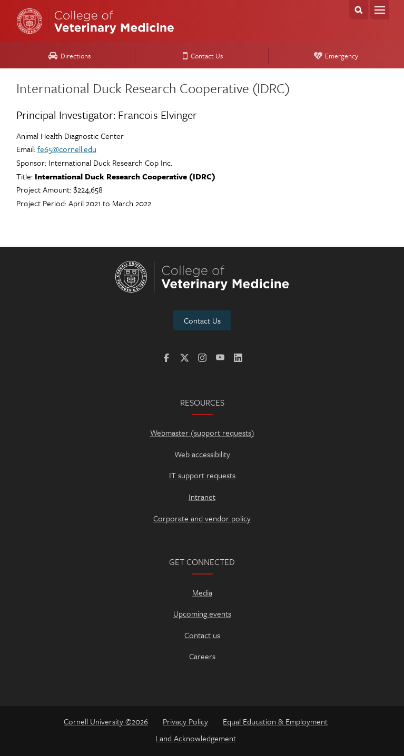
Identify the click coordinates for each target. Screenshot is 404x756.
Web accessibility (202, 454)
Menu (379, 9)
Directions (68, 56)
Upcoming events (202, 613)
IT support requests (202, 475)
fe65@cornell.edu (66, 149)
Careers (202, 656)
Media (202, 592)
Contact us (202, 635)
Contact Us (201, 56)
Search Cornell (358, 9)
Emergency (334, 56)
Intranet (202, 496)
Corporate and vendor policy (202, 518)
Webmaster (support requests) (202, 432)
